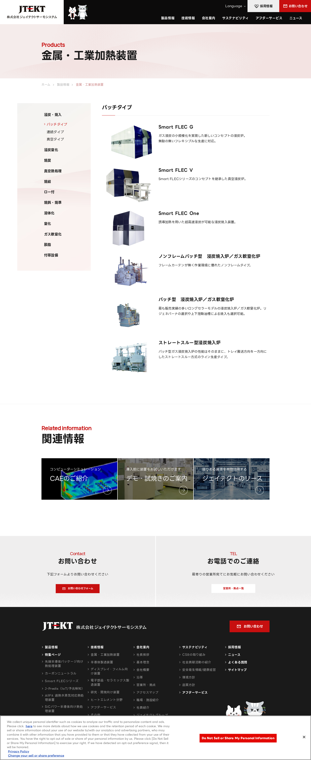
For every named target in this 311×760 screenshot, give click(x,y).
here (29, 726)
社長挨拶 (142, 657)
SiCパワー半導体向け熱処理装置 (64, 711)
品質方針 (188, 687)
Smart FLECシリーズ (62, 683)
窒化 (47, 223)
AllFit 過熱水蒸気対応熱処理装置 (64, 700)
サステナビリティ (195, 650)
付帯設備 (51, 255)
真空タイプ (55, 139)
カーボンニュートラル (60, 676)
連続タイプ (55, 132)
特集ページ (53, 657)
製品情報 (51, 650)
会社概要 (142, 672)
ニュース (295, 18)
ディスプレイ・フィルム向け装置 (109, 674)
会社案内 (142, 650)
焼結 (47, 181)
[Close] (304, 737)
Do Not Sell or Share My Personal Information (238, 738)
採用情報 (234, 650)
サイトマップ (237, 672)
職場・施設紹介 (147, 702)
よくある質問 (237, 665)
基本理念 (142, 665)
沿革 (139, 680)
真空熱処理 (53, 171)
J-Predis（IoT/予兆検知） (65, 691)
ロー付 (49, 192)
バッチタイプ (57, 124)
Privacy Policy (18, 751)
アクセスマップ (147, 695)
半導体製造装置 (102, 665)
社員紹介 (142, 710)
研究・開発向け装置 (105, 695)
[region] (155, 738)
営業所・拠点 (146, 687)
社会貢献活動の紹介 (196, 665)
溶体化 (49, 213)
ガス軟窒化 (53, 234)
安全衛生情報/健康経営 (199, 672)
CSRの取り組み (194, 657)
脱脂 (47, 244)
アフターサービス (269, 18)
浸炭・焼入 (53, 114)
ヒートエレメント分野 (107, 702)
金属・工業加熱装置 (105, 657)
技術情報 (188, 18)
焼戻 (47, 160)
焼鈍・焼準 (53, 202)
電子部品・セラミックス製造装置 (110, 685)
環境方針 (188, 680)
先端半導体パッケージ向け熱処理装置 (64, 666)
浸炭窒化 (51, 150)
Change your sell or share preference (36, 755)
